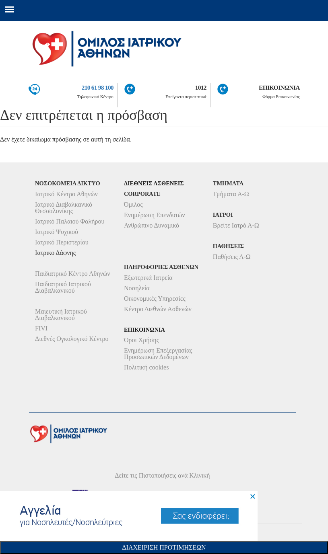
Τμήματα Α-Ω (231, 194)
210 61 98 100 (97, 87)
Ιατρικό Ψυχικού (56, 231)
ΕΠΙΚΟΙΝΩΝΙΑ (279, 87)
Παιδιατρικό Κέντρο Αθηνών (72, 273)
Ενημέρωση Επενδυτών (154, 214)
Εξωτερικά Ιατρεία (148, 277)
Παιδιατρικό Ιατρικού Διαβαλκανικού (63, 287)
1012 (200, 87)
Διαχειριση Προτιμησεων (164, 547)
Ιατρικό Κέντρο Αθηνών (66, 194)
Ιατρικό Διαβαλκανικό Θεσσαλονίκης (63, 207)
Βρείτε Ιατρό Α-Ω (236, 225)
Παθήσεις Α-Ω (232, 256)
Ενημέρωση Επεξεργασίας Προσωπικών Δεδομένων (158, 353)
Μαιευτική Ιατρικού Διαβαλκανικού (61, 314)
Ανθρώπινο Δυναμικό (151, 225)
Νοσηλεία (137, 288)
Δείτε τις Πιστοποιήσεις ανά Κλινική (162, 475)
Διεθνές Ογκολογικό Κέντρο (71, 338)
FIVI (41, 328)
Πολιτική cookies (146, 367)
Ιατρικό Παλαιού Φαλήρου (69, 221)
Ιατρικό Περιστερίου (62, 242)
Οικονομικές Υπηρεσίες (155, 298)
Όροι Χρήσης (141, 340)
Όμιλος (133, 204)
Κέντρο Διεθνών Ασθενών (158, 309)
